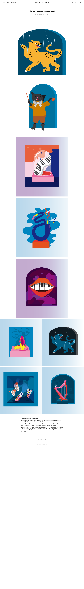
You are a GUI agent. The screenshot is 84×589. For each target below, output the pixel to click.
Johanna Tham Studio (42, 2)
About (8, 2)
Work (3, 2)
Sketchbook (13, 2)
